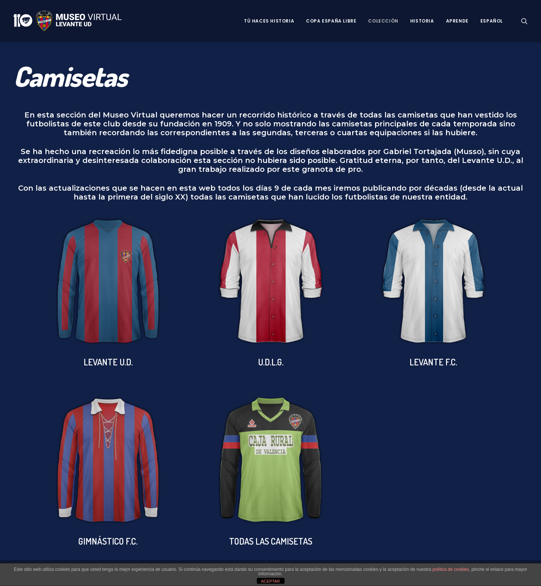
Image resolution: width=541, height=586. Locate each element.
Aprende (457, 21)
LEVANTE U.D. (108, 362)
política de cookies (450, 569)
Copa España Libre (331, 21)
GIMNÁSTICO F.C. (107, 541)
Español (491, 21)
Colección (383, 21)
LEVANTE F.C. (433, 362)
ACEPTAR (270, 581)
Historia (422, 21)
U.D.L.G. (270, 362)
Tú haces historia (269, 21)
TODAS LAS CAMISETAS (270, 541)
